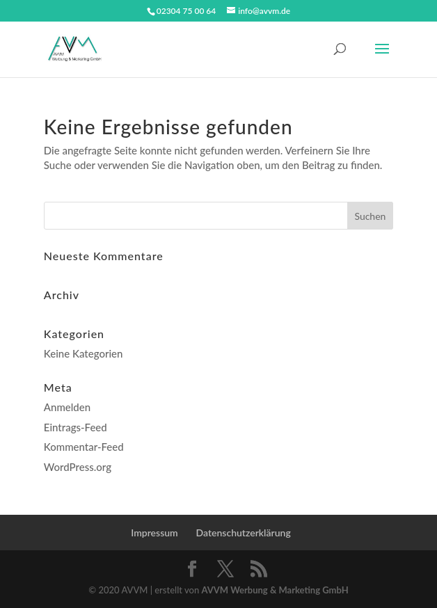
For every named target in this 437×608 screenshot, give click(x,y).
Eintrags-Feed (75, 427)
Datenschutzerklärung (243, 532)
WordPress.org (77, 467)
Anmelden (67, 407)
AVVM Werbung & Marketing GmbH (274, 589)
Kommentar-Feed (84, 446)
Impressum (154, 532)
